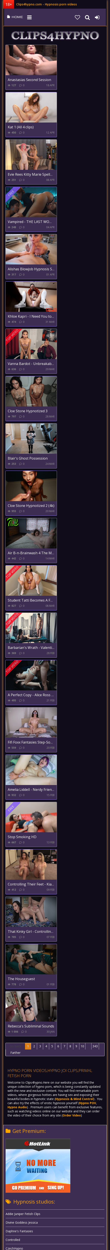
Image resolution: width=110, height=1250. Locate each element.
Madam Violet (15, 905)
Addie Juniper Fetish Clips (23, 741)
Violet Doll (13, 1043)
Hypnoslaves (14, 844)
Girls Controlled (16, 810)
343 (95, 573)
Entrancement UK (18, 784)
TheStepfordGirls (17, 1034)
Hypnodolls (13, 879)
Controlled (13, 766)
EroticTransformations (21, 792)
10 (82, 573)
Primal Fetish (15, 974)
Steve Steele (14, 1008)
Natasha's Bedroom (20, 948)
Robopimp (13, 1000)
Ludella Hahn (15, 896)
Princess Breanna (18, 957)
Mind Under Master (19, 922)
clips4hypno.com (14, 17)
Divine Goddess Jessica (22, 749)
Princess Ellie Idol (18, 965)
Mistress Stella (16, 939)
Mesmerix (12, 913)
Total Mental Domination (23, 1026)
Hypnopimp (14, 853)
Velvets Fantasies (18, 1052)
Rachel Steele (15, 983)
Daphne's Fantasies (19, 758)
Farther (15, 579)
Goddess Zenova (17, 836)
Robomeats (14, 991)
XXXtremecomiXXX (18, 1069)
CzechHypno (14, 775)
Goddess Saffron (17, 827)
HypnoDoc (13, 870)
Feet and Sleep (16, 801)
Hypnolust (13, 887)
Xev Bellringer (15, 1060)
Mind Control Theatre (21, 931)
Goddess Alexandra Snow (23, 818)
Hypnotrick (13, 862)
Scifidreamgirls (16, 1017)
